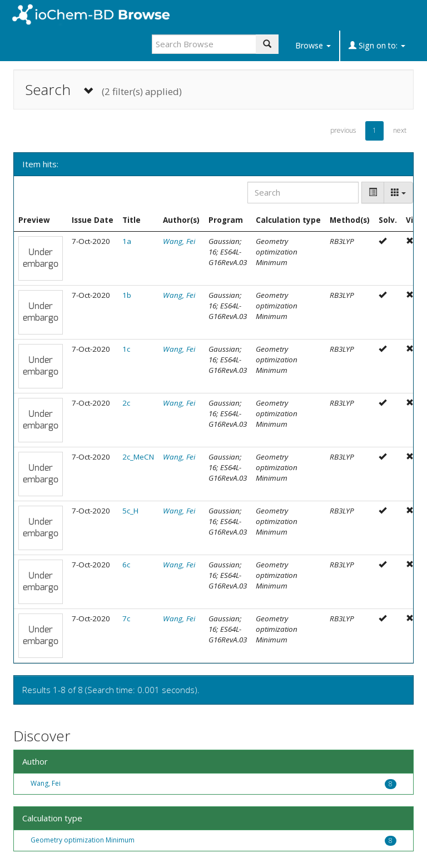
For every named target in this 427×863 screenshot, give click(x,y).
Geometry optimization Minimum (83, 840)
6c (126, 565)
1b (126, 295)
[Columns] (398, 192)
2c (126, 403)
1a (126, 241)
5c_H (130, 511)
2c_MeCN (138, 457)
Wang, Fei (179, 241)
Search (103, 90)
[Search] (303, 192)
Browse (313, 45)
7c (126, 618)
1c (126, 349)
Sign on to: (377, 45)
